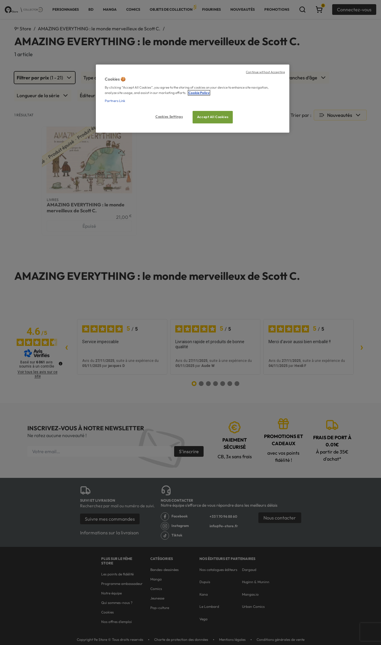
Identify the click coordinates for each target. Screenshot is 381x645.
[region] (192, 99)
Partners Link (115, 101)
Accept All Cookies (212, 117)
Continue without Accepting (265, 72)
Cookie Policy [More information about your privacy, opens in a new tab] (199, 93)
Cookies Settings (169, 116)
